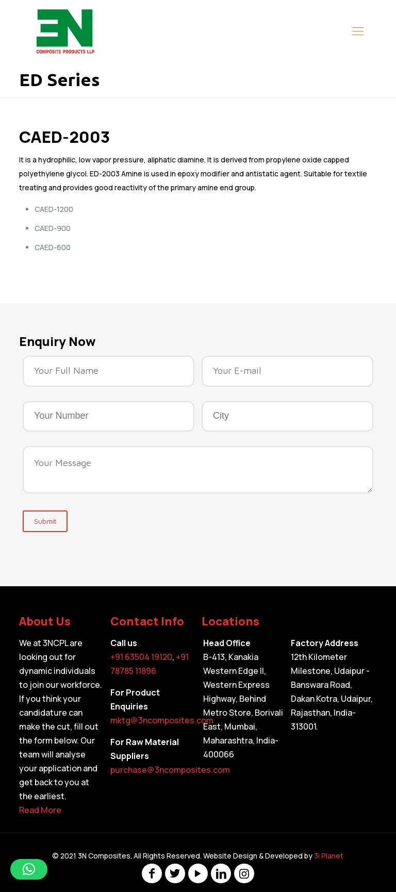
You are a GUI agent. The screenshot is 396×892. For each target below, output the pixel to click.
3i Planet (328, 856)
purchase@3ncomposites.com (170, 769)
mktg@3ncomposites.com (161, 720)
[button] (28, 869)
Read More (40, 810)
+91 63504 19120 (141, 657)
